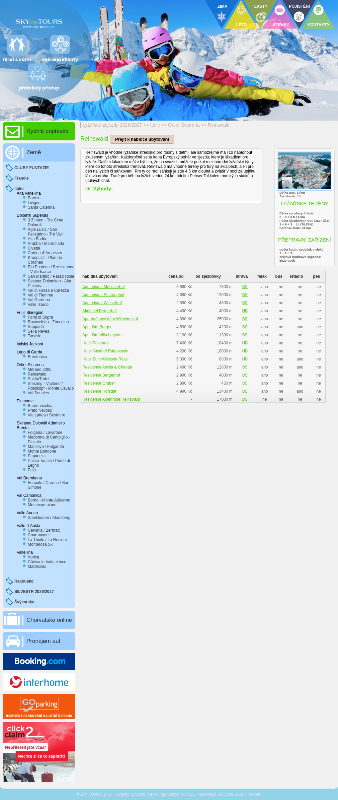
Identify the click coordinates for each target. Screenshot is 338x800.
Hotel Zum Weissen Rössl (105, 359)
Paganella (37, 456)
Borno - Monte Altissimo (49, 500)
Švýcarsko (24, 602)
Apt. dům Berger (96, 327)
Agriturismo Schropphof (103, 294)
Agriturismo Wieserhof (102, 303)
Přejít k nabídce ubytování (142, 139)
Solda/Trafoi (38, 379)
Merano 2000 (40, 369)
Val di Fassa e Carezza (48, 290)
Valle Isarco (38, 304)
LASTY (260, 6)
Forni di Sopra (40, 317)
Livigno (34, 202)
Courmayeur (39, 535)
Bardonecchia (40, 405)
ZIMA (222, 6)
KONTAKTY (319, 24)
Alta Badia (37, 239)
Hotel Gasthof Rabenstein (105, 351)
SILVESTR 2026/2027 (34, 591)
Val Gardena (39, 299)
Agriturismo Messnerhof (103, 286)
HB (245, 311)
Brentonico (37, 356)
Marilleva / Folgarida (46, 446)
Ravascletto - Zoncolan (48, 322)
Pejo (32, 470)
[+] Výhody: (99, 188)
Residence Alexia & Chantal (107, 367)
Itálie (155, 125)
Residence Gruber (98, 383)
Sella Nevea (39, 331)
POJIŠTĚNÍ (299, 6)
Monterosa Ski (41, 544)
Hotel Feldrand (95, 343)
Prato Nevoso (40, 410)
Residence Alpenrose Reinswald (111, 399)
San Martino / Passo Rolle (51, 276)
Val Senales (38, 393)
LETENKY (279, 24)
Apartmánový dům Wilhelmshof (110, 319)
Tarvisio (34, 336)
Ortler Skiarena (183, 125)
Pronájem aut (43, 641)
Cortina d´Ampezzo (45, 253)
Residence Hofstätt (99, 391)
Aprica (33, 557)
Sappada (36, 326)
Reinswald (219, 125)
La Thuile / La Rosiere (47, 539)
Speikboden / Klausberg (49, 517)
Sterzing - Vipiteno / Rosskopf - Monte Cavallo (51, 386)
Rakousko (23, 581)
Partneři (254, 794)
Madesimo (37, 566)
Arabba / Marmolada (46, 243)
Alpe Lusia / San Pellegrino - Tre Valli (46, 232)
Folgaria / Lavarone (45, 432)
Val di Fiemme (40, 295)
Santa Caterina (41, 207)
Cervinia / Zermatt (44, 530)
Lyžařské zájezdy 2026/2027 (112, 125)
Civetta (34, 248)
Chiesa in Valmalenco (47, 561)
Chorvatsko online (49, 620)
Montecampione (42, 505)
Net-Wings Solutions (165, 794)
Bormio (34, 198)
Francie (21, 178)
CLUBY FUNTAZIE (31, 167)
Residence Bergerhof (101, 375)
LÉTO (241, 24)
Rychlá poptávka (47, 131)
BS (245, 286)
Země (33, 152)
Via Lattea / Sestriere (46, 415)
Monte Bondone (42, 451)
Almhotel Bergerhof (99, 311)
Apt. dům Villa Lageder (102, 335)
